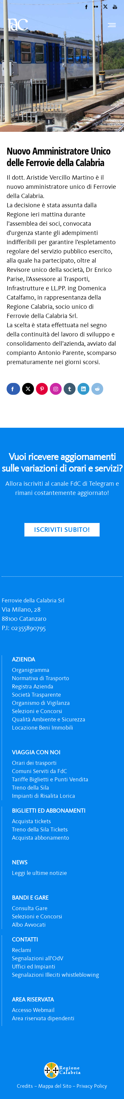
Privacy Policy (92, 1086)
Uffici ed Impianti (33, 966)
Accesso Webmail (33, 1010)
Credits (25, 1086)
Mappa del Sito (54, 1086)
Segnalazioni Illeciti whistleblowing (55, 974)
